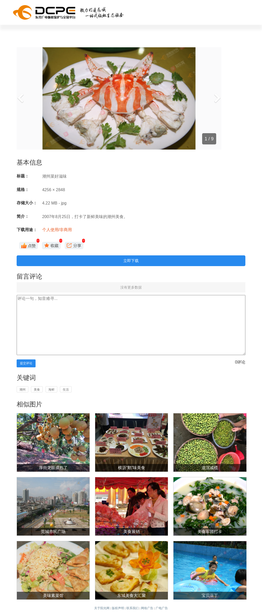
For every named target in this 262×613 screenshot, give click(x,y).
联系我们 (132, 608)
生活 (66, 389)
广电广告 (162, 608)
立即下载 (131, 260)
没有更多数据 (131, 287)
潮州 (22, 389)
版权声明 (118, 608)
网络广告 (147, 608)
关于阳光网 (102, 608)
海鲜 (51, 389)
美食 (37, 389)
